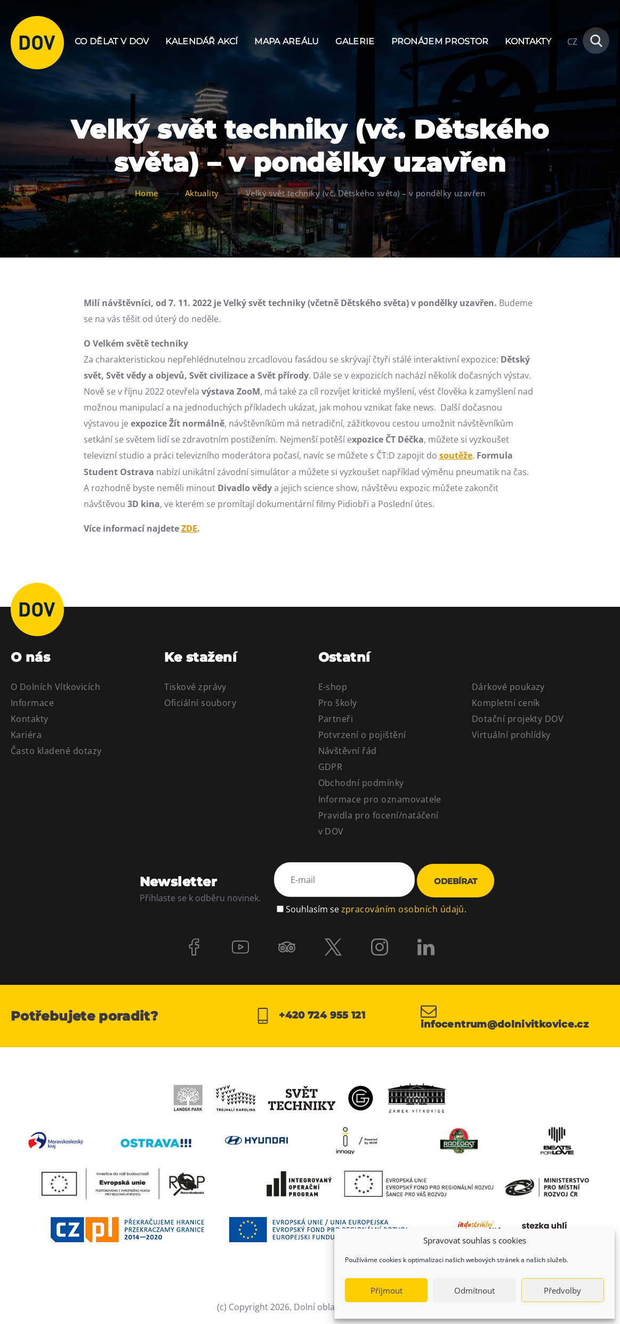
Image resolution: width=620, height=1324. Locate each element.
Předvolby (562, 1290)
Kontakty (528, 41)
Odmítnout (474, 1290)
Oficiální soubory (200, 703)
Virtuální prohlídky (511, 735)
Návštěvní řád (347, 751)
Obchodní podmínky (361, 783)
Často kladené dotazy (56, 751)
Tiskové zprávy (195, 687)
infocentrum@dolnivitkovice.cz (505, 1016)
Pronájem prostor (440, 41)
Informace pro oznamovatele (379, 799)
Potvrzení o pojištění (362, 735)
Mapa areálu (286, 41)
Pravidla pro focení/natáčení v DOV (378, 823)
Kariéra (26, 735)
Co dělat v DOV (112, 41)
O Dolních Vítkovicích (55, 687)
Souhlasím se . (376, 909)
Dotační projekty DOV (518, 719)
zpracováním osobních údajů (402, 908)
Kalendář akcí (201, 41)
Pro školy (337, 703)
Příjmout (386, 1290)
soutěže (455, 455)
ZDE (189, 528)
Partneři (335, 719)
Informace (32, 703)
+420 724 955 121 (310, 1016)
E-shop (333, 687)
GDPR (330, 767)
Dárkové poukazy (508, 687)
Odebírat (455, 882)
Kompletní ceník (506, 703)
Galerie (354, 41)
